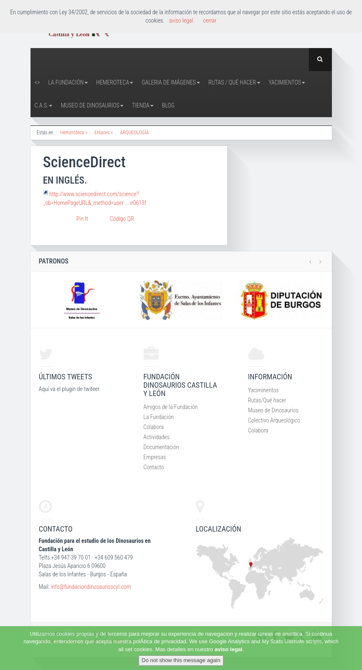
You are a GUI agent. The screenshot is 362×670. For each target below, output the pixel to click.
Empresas (155, 457)
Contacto (154, 467)
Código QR (122, 218)
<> (37, 82)
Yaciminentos (263, 390)
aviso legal (228, 649)
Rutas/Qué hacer (267, 400)
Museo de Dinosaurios (92, 105)
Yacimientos (287, 82)
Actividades (157, 437)
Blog (168, 105)
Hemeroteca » (73, 133)
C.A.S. (44, 105)
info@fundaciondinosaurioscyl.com (91, 586)
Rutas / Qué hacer (234, 82)
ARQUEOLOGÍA (134, 133)
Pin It (82, 218)
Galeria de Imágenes (170, 82)
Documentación (161, 447)
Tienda (143, 105)
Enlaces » (104, 133)
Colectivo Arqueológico (274, 420)
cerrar (209, 20)
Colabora (154, 427)
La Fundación (68, 82)
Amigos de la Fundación (171, 407)
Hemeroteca (115, 82)
